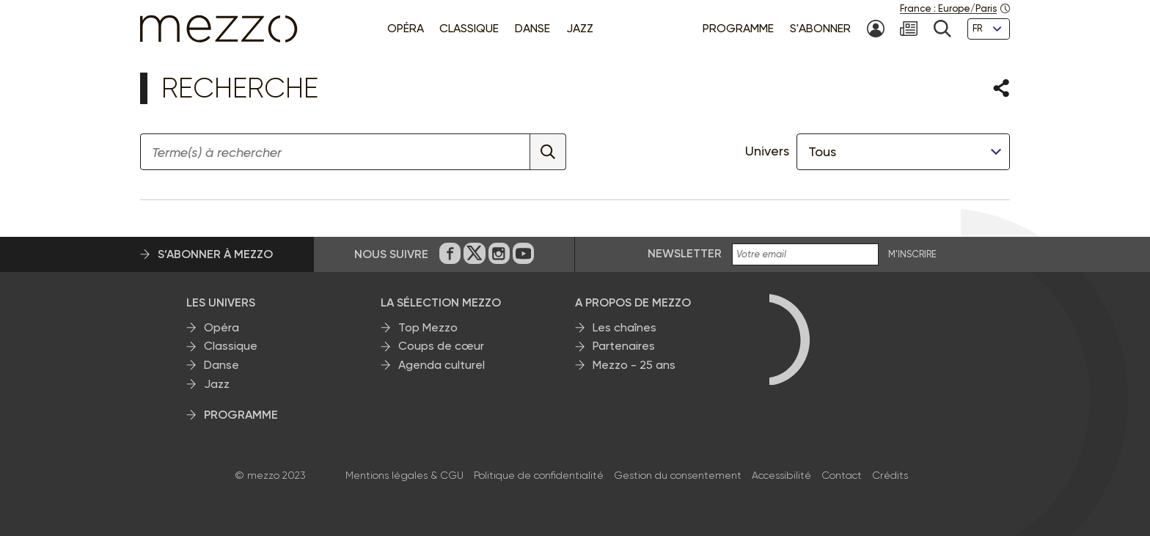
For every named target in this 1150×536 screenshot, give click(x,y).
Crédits (890, 475)
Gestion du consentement (677, 475)
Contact (841, 475)
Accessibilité (781, 475)
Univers (767, 150)
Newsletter (685, 253)
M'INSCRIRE (912, 254)
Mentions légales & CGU (404, 475)
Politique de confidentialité (539, 475)
